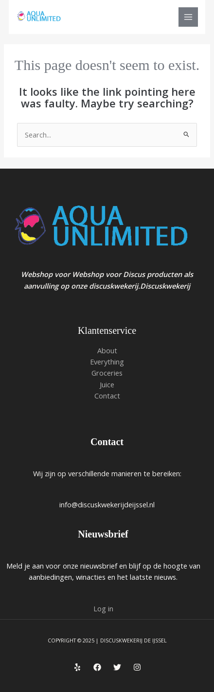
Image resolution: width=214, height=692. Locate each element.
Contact (107, 395)
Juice (107, 384)
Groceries (107, 373)
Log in (103, 608)
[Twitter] (117, 667)
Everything (107, 361)
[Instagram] (137, 667)
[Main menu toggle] (188, 17)
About (107, 350)
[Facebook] (97, 667)
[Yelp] (77, 667)
